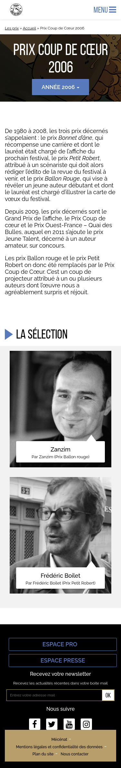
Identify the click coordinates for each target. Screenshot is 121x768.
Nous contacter (74, 754)
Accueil (29, 28)
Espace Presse (62, 660)
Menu (105, 9)
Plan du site (43, 754)
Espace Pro (63, 644)
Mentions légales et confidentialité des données (59, 747)
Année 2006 (60, 87)
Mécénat (59, 739)
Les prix (12, 28)
